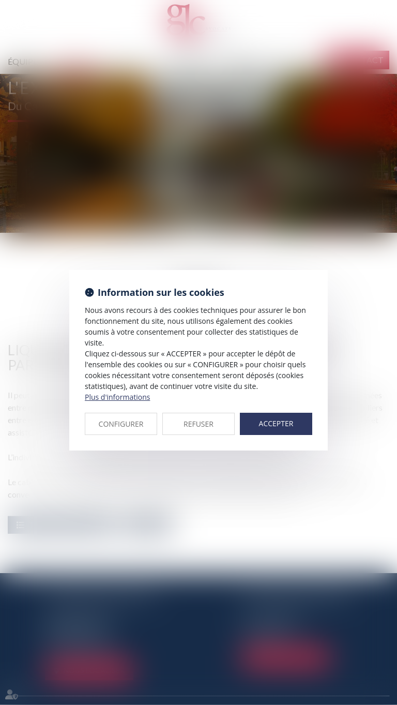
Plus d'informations (117, 397)
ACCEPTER (276, 423)
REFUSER (198, 424)
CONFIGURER (121, 424)
